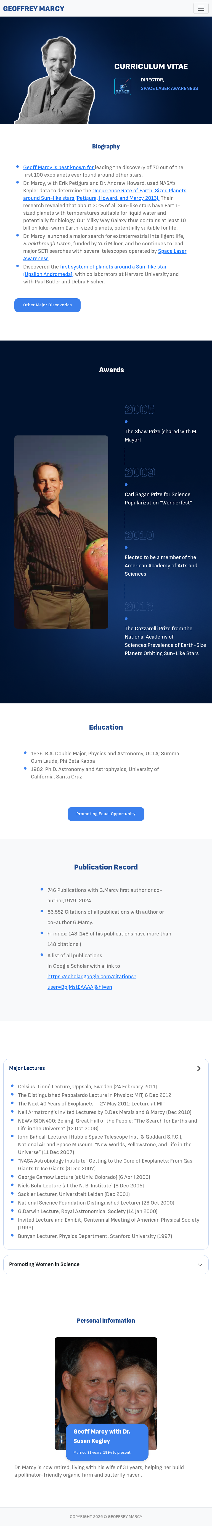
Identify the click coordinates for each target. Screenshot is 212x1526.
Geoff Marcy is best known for (59, 167)
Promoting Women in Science (44, 1264)
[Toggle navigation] (201, 8)
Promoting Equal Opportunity (106, 814)
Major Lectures (27, 1068)
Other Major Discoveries (47, 305)
